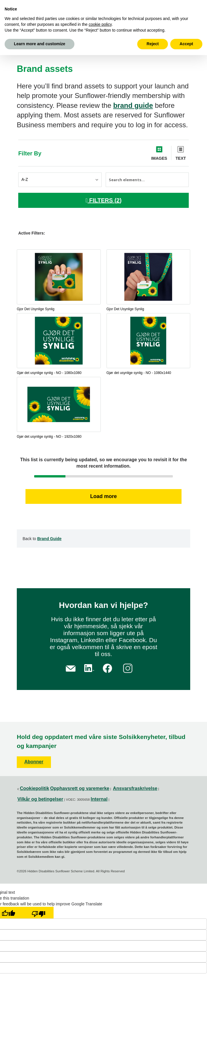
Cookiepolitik (34, 788)
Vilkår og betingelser (40, 799)
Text (180, 158)
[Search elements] (147, 179)
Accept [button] (186, 43)
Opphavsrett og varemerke (79, 788)
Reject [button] (152, 43)
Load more (103, 496)
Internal (99, 799)
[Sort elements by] (60, 179)
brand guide (133, 105)
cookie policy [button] (100, 24)
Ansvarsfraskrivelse (135, 788)
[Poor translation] (38, 912)
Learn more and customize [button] (39, 43)
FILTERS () (103, 200)
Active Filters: (31, 233)
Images (159, 158)
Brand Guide (49, 538)
